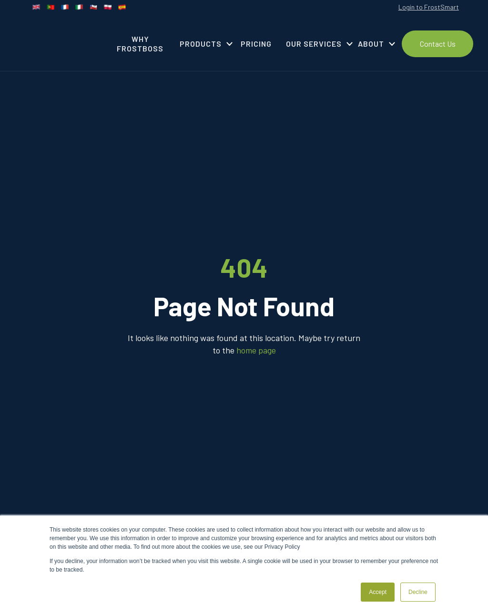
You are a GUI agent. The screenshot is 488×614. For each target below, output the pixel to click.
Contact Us (438, 43)
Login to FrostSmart (428, 7)
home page (256, 350)
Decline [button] (417, 592)
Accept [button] (377, 592)
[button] (203, 43)
